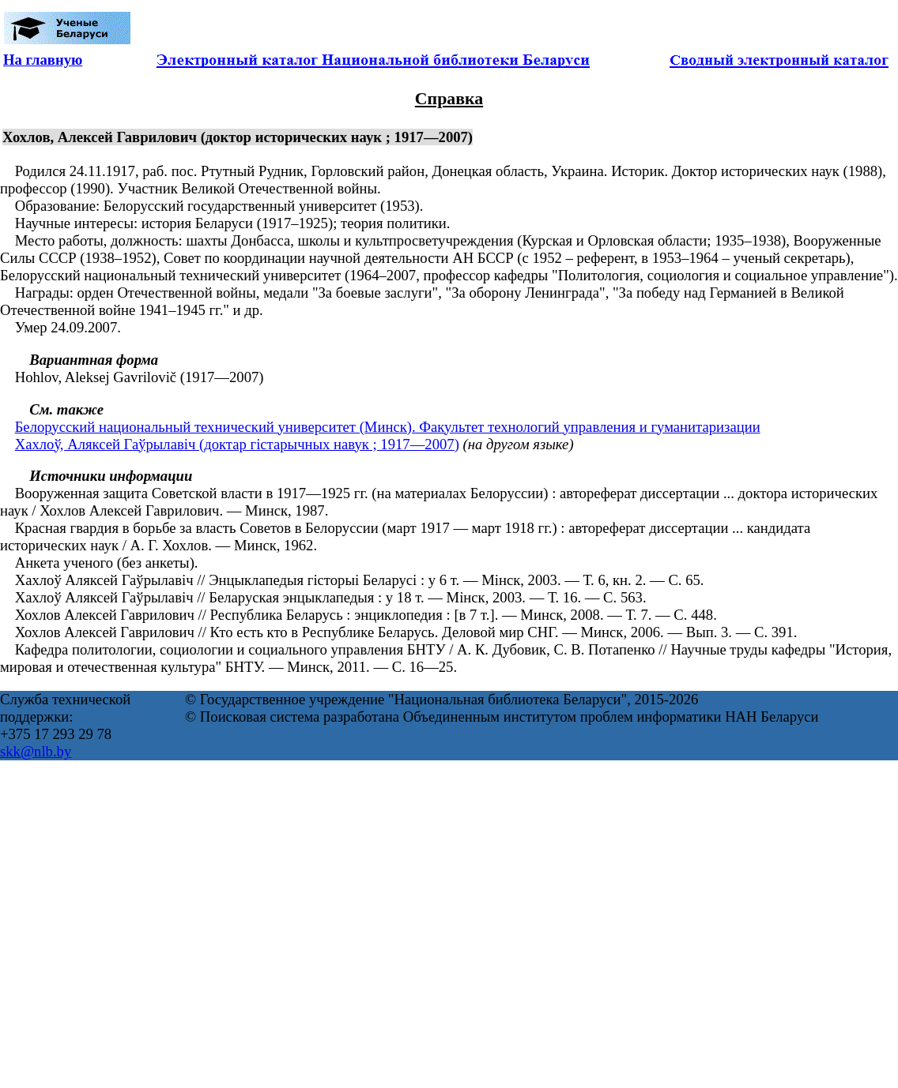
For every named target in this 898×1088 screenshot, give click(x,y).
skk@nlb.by (35, 751)
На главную (42, 59)
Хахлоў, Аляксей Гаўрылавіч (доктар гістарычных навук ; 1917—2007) (237, 444)
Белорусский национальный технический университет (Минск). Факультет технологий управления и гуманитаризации (387, 426)
